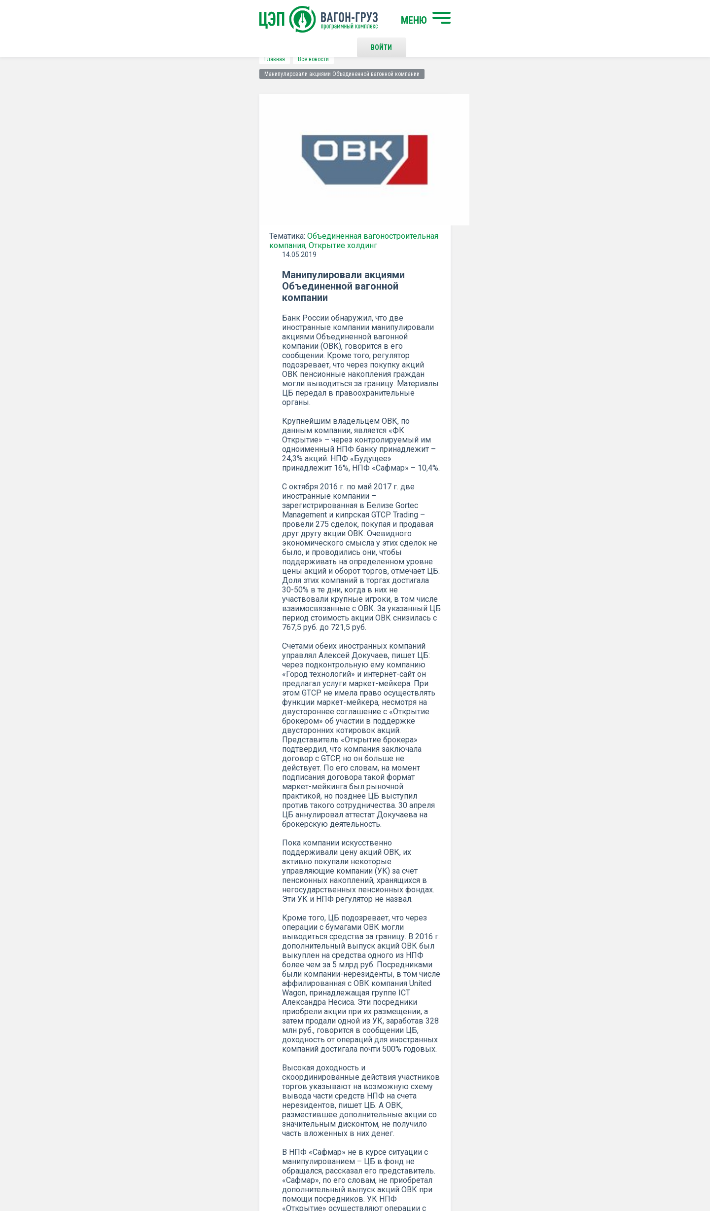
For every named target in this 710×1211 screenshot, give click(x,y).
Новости (203, 1094)
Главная (96, 59)
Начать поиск (213, 1038)
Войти (510, 20)
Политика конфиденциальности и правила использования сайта (374, 1170)
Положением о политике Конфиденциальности (286, 951)
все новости (559, 813)
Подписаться (317, 925)
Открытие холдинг (125, 240)
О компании (208, 1061)
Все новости (135, 59)
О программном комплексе (233, 1077)
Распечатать (451, 813)
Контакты (364, 1038)
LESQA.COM (612, 1174)
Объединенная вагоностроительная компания (213, 230)
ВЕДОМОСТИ (378, 753)
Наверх (604, 1046)
